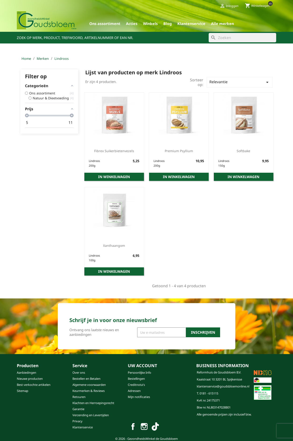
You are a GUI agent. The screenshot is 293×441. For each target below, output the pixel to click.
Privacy (77, 421)
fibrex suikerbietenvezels (114, 151)
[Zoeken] (242, 37)
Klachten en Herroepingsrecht (93, 403)
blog (167, 23)
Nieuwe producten (30, 378)
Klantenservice (191, 23)
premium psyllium (179, 151)
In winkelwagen (114, 176)
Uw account (142, 365)
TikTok (155, 426)
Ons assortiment (104, 23)
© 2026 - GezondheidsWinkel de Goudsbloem (146, 439)
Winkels (150, 23)
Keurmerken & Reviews (88, 391)
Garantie (78, 409)
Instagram (144, 426)
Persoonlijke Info (139, 372)
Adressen (134, 391)
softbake (243, 151)
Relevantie (239, 82)
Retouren (79, 397)
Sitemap (22, 391)
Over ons (78, 372)
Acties (131, 23)
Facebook (133, 426)
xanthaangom (114, 245)
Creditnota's (136, 385)
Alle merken (222, 23)
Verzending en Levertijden (90, 415)
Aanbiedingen (26, 372)
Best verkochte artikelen (33, 385)
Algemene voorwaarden (89, 385)
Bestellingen (136, 378)
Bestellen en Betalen (86, 378)
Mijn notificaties (139, 397)
